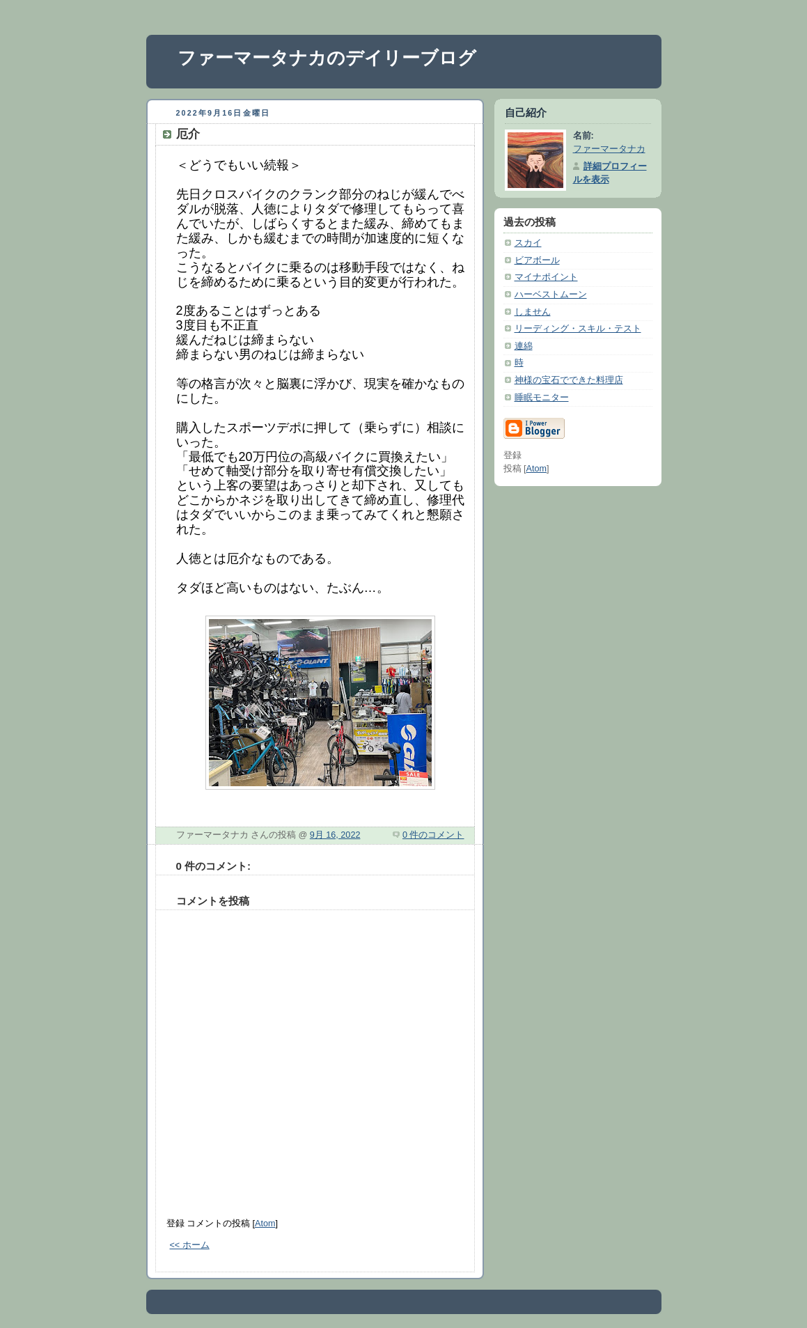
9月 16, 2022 (335, 835)
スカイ (528, 243)
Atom (265, 1223)
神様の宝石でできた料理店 (569, 380)
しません (533, 312)
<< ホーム (190, 1245)
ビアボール (537, 260)
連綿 (524, 346)
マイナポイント (546, 277)
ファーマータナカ (609, 149)
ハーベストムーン (551, 294)
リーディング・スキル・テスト (578, 329)
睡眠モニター (542, 398)
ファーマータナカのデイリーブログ (327, 57)
